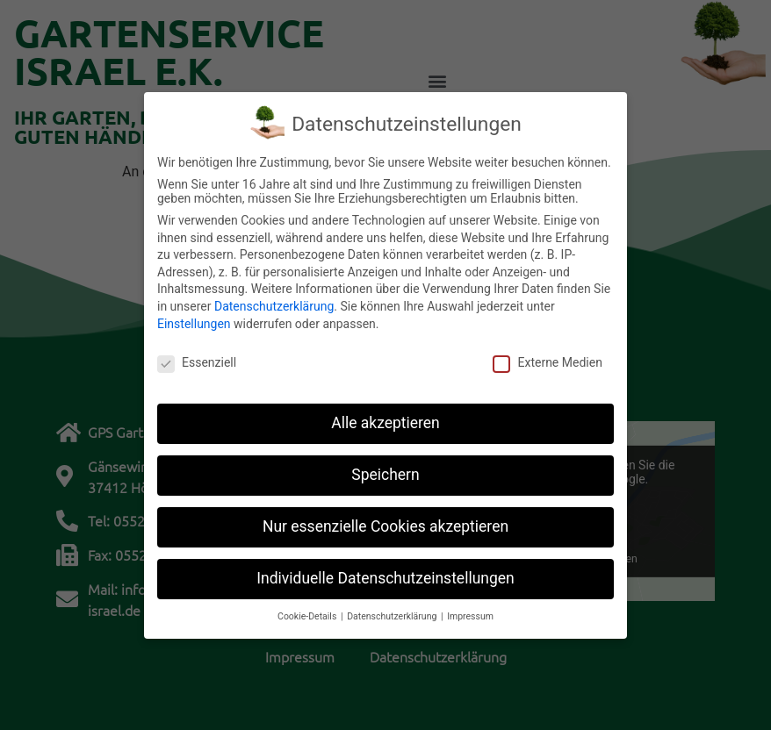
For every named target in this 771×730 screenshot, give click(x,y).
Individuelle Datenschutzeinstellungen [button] (385, 574)
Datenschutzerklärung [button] (393, 612)
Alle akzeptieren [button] (385, 418)
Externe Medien (547, 359)
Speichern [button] (385, 470)
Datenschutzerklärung (274, 302)
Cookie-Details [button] (308, 612)
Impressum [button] (470, 612)
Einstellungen (194, 319)
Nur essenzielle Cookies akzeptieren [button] (385, 522)
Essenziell (196, 359)
